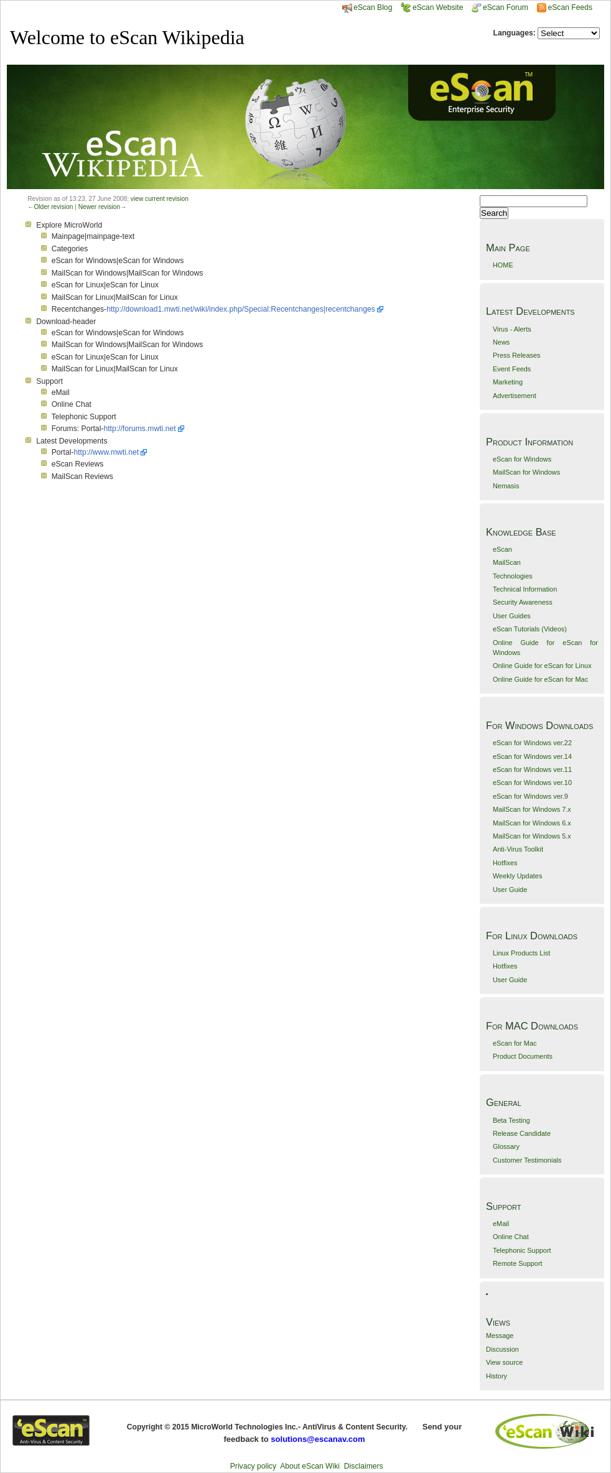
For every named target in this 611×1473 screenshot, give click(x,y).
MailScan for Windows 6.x (532, 823)
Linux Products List (521, 953)
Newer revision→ (102, 206)
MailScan (507, 562)
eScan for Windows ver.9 (530, 796)
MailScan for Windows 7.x (532, 809)
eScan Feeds (569, 7)
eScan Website (432, 7)
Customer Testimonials (527, 1160)
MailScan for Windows (526, 472)
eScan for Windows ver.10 (532, 782)
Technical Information (525, 589)
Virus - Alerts (512, 329)
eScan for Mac (515, 1043)
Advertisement (514, 395)
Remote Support (518, 1263)
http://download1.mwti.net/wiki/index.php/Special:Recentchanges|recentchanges (240, 309)
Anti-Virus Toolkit (518, 849)
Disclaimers (363, 1466)
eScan (502, 549)
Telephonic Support (522, 1250)
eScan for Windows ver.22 (532, 742)
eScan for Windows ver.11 (532, 769)
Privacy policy (253, 1466)
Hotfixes (505, 863)
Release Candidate (522, 1133)
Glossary (506, 1146)
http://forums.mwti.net (139, 428)
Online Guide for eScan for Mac (540, 679)
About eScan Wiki (310, 1466)
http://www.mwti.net (106, 452)
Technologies (513, 576)
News (501, 342)
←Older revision (50, 206)
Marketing (508, 382)
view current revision (160, 198)
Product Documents (523, 1056)
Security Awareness (523, 602)
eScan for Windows (522, 459)
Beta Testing (511, 1120)
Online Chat (511, 1236)
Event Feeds (512, 369)
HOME (503, 265)
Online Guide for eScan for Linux (542, 665)
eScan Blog (367, 7)
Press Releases (517, 355)
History (496, 1376)
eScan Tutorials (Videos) (530, 629)
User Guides (512, 616)
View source (504, 1362)
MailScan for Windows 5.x (532, 836)
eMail (501, 1223)
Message (499, 1335)
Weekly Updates (517, 876)
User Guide (510, 889)
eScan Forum (500, 7)
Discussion (502, 1349)
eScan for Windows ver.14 (532, 756)
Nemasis (506, 486)
